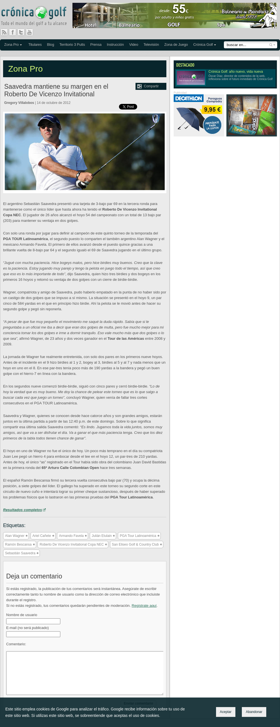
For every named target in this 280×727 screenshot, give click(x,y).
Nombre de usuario (21, 615)
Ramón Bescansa (18, 544)
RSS (4, 32)
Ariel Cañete (42, 536)
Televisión (151, 44)
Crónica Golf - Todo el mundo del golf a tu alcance (38, 17)
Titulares (35, 44)
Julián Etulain (102, 536)
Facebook (14, 32)
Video (133, 44)
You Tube (31, 32)
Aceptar (225, 712)
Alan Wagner (14, 536)
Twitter (23, 32)
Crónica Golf (203, 44)
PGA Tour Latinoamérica (138, 536)
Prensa (96, 44)
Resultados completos (22, 510)
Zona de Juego (176, 44)
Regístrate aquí (144, 605)
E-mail (27, 628)
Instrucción (115, 44)
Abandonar (254, 712)
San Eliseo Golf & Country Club (135, 544)
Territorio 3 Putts (72, 44)
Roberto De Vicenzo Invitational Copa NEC (72, 544)
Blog (50, 44)
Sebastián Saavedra (20, 553)
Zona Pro (11, 44)
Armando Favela (71, 536)
